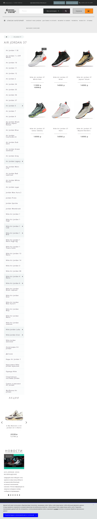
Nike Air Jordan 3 (13, 266)
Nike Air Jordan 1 (13, 214)
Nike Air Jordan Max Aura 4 (12, 303)
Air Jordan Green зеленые (13, 149)
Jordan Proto (11, 198)
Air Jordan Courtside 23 (11, 136)
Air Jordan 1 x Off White (13, 56)
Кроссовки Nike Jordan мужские (12, 365)
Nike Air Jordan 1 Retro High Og (13, 240)
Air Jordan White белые (13, 181)
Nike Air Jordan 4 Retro (13, 277)
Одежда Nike (11, 371)
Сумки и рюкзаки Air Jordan (13, 384)
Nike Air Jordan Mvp (12, 309)
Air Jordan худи (12, 187)
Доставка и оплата (50, 20)
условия (56, 509)
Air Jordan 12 (11, 73)
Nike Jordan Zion (13, 335)
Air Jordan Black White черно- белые (12, 123)
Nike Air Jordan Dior (12, 296)
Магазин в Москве (33, 28)
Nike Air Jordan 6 (13, 283)
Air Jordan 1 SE (12, 50)
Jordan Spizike (12, 203)
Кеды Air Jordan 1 (13, 359)
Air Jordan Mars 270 (12, 167)
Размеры (75, 20)
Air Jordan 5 (11, 106)
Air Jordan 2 (11, 79)
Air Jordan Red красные (12, 174)
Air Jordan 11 (11, 68)
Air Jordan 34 (11, 84)
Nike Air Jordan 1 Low (13, 227)
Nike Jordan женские (11, 341)
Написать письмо (72, 3)
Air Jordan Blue (12, 130)
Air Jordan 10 (11, 63)
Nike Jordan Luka (13, 329)
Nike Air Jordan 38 (13, 271)
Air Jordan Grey (12, 156)
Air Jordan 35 (11, 89)
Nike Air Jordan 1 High (13, 220)
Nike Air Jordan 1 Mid (13, 233)
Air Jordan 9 (11, 116)
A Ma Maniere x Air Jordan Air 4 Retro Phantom (14, 428)
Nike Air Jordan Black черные (12, 289)
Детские (9, 354)
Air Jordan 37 (11, 100)
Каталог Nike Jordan (33, 20)
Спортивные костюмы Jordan (13, 377)
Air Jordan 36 (11, 95)
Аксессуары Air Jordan (12, 347)
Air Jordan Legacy (13, 161)
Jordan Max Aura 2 (13, 192)
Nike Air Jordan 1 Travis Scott (13, 247)
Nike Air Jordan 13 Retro (13, 254)
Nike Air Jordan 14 (13, 260)
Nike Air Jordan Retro (12, 316)
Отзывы (91, 20)
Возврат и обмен (64, 20)
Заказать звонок (59, 3)
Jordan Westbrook (13, 209)
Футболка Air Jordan (11, 391)
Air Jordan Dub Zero (12, 143)
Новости (83, 20)
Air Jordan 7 (11, 111)
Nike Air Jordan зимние (12, 323)
